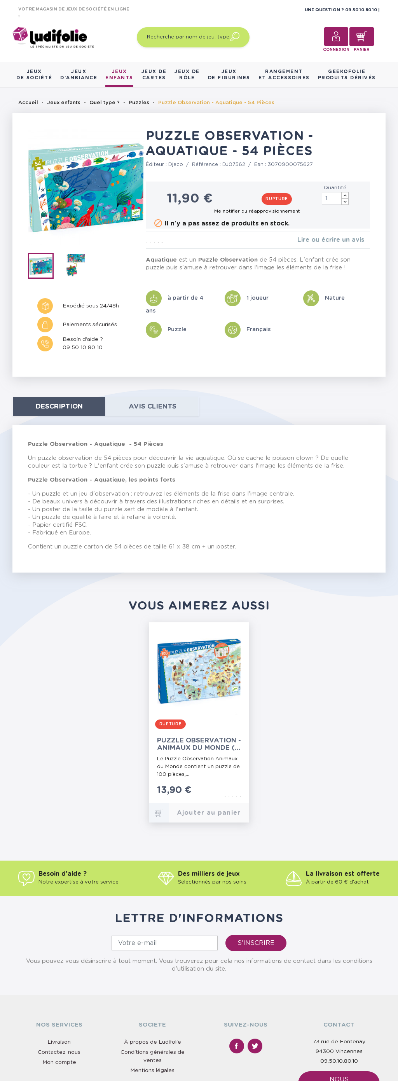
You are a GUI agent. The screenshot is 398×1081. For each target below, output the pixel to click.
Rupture (276, 199)
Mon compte (59, 1062)
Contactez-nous (59, 1052)
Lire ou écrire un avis (330, 240)
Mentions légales (152, 1070)
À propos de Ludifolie (152, 1042)
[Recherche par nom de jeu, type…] (193, 37)
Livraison (59, 1042)
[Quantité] (335, 198)
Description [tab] (59, 406)
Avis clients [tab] (152, 406)
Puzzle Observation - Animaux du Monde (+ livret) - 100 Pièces (199, 744)
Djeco (175, 164)
